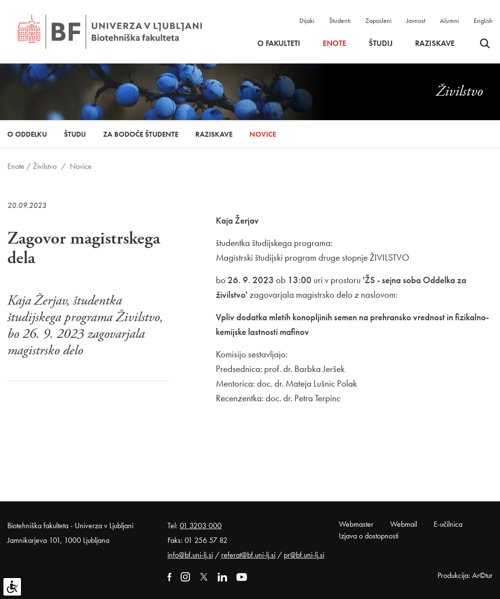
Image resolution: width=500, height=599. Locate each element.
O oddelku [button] (27, 134)
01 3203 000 (201, 525)
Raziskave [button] (435, 43)
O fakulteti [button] (278, 43)
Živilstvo (45, 166)
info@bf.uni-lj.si (190, 555)
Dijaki (306, 20)
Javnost (415, 20)
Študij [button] (381, 43)
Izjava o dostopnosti (368, 536)
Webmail (403, 524)
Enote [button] (334, 43)
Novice (263, 134)
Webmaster (356, 524)
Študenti (340, 20)
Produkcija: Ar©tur (465, 575)
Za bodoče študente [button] (140, 134)
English (483, 20)
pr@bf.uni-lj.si (304, 555)
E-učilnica (448, 524)
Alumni (449, 20)
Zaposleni (378, 20)
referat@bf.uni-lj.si (248, 555)
